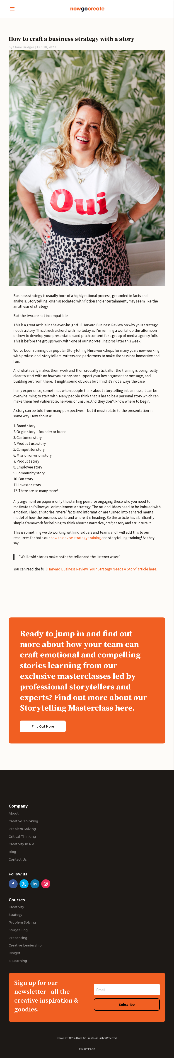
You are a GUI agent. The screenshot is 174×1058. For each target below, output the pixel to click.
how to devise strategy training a (77, 537)
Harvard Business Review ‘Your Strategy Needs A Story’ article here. (102, 569)
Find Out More (43, 726)
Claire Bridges (23, 47)
